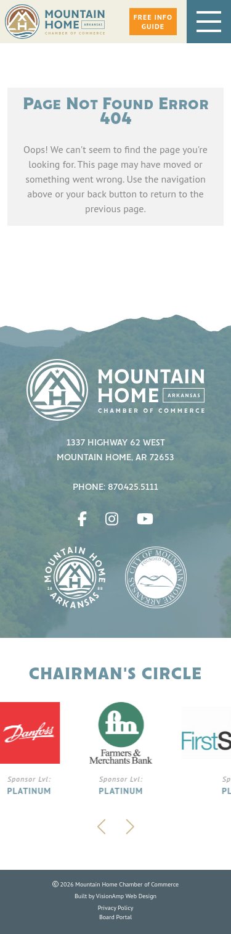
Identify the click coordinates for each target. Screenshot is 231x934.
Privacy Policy (116, 908)
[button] (153, 21)
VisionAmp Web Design (126, 896)
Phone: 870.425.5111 (115, 487)
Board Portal (115, 917)
